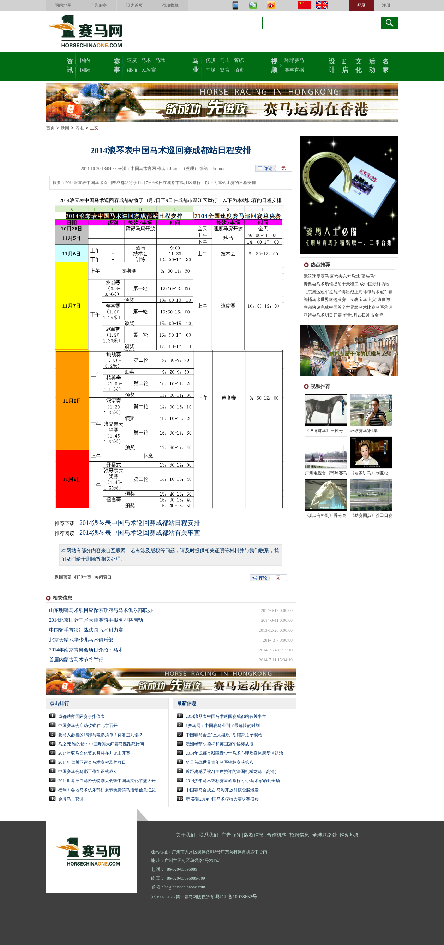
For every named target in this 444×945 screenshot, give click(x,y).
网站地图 (63, 5)
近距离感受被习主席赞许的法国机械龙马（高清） (232, 771)
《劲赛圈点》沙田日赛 (371, 515)
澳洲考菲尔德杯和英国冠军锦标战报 (219, 744)
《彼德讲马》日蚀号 (324, 431)
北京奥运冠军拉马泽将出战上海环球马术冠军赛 (348, 292)
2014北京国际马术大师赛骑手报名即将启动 (96, 620)
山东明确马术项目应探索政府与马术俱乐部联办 (101, 610)
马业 (195, 65)
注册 (386, 5)
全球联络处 (324, 835)
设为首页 (134, 5)
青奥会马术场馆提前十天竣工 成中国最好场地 (346, 284)
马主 (225, 60)
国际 (85, 70)
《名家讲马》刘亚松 (369, 473)
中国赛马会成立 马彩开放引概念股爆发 (222, 790)
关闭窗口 (103, 577)
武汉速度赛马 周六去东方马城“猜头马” (340, 276)
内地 (79, 128)
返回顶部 (63, 577)
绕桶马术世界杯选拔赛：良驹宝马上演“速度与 (347, 299)
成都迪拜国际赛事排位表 (81, 716)
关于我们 (186, 835)
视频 (274, 65)
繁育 (225, 70)
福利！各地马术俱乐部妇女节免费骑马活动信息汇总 (107, 790)
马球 (160, 60)
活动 (372, 65)
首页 (50, 128)
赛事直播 (294, 70)
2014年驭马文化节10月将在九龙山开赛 (94, 753)
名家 (385, 65)
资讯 (70, 65)
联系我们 (208, 835)
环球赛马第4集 (364, 431)
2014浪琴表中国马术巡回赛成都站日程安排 (139, 523)
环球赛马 (294, 60)
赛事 (117, 65)
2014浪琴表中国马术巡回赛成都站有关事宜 (139, 533)
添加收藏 (170, 5)
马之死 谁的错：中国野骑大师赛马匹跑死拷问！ (103, 744)
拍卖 (239, 70)
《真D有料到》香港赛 (325, 515)
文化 (358, 65)
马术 (146, 60)
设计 (332, 65)
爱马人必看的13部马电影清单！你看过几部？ (100, 735)
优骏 (211, 60)
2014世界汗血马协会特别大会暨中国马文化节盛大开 (107, 781)
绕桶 (132, 70)
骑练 (239, 60)
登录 (361, 5)
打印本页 (82, 577)
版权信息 (254, 835)
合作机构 (277, 835)
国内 (85, 60)
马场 (211, 70)
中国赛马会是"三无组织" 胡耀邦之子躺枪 (224, 735)
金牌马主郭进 (71, 799)
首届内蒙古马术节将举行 (76, 660)
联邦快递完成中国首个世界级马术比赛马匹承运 (348, 307)
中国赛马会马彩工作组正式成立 (88, 771)
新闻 (65, 128)
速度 (132, 60)
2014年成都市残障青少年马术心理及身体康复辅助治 (234, 753)
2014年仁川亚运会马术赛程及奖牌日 (92, 762)
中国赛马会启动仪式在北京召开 (88, 725)
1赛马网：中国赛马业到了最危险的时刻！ (225, 725)
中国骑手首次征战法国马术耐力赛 (86, 630)
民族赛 (148, 70)
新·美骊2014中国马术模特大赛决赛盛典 (222, 799)
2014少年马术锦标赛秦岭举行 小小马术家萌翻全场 (233, 781)
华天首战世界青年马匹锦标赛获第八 (219, 762)
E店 (345, 65)
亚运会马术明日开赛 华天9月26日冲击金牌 (343, 315)
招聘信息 (299, 835)
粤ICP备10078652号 (236, 897)
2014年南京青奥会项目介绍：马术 (86, 650)
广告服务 (98, 5)
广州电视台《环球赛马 (326, 473)
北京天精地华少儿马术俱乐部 (81, 640)
